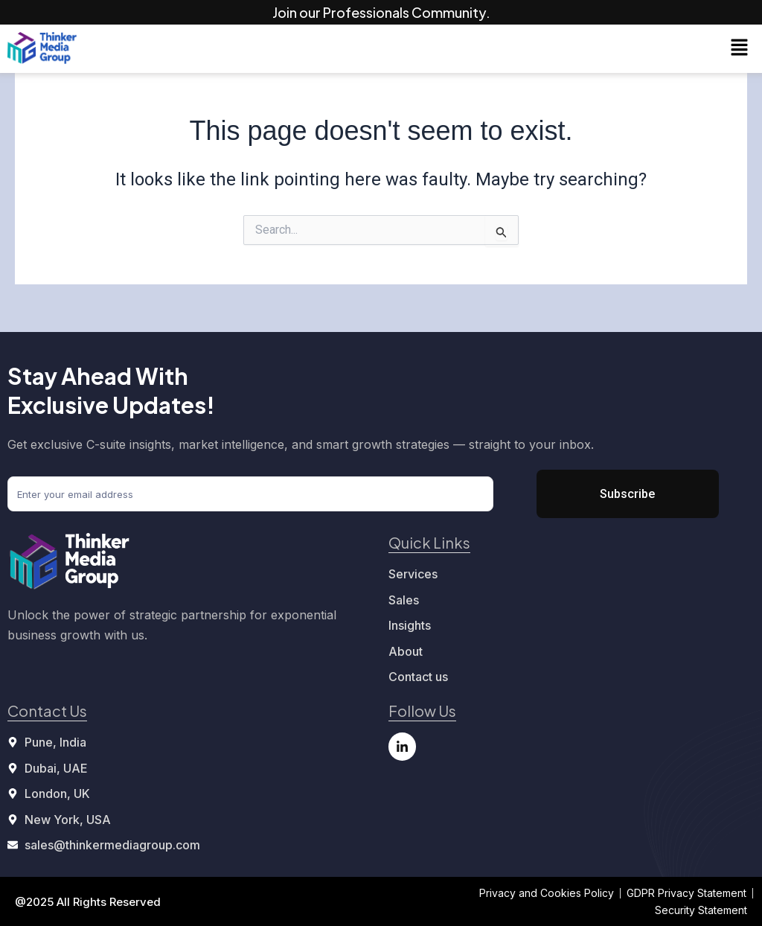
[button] (740, 48)
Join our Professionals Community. (381, 12)
